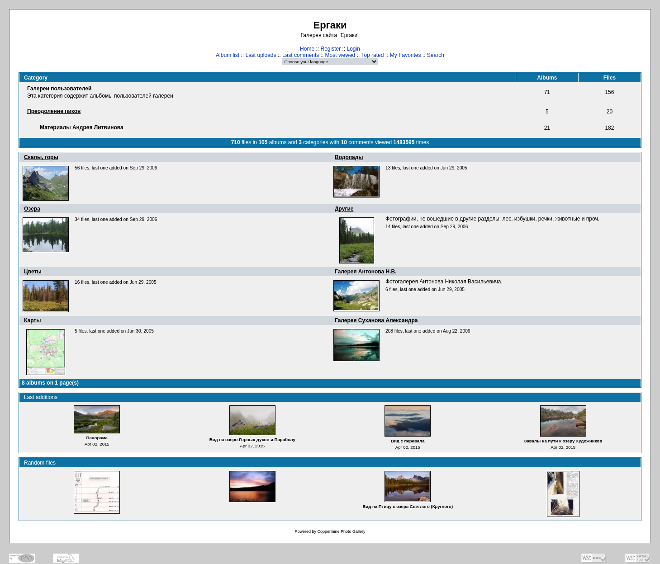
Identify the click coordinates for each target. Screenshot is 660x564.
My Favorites (405, 55)
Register (330, 49)
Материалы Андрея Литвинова (81, 127)
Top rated (372, 55)
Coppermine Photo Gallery (341, 531)
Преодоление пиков (54, 111)
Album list (227, 55)
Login (353, 49)
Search (435, 55)
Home (307, 49)
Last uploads (260, 55)
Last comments (300, 55)
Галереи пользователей (59, 88)
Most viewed (340, 55)
